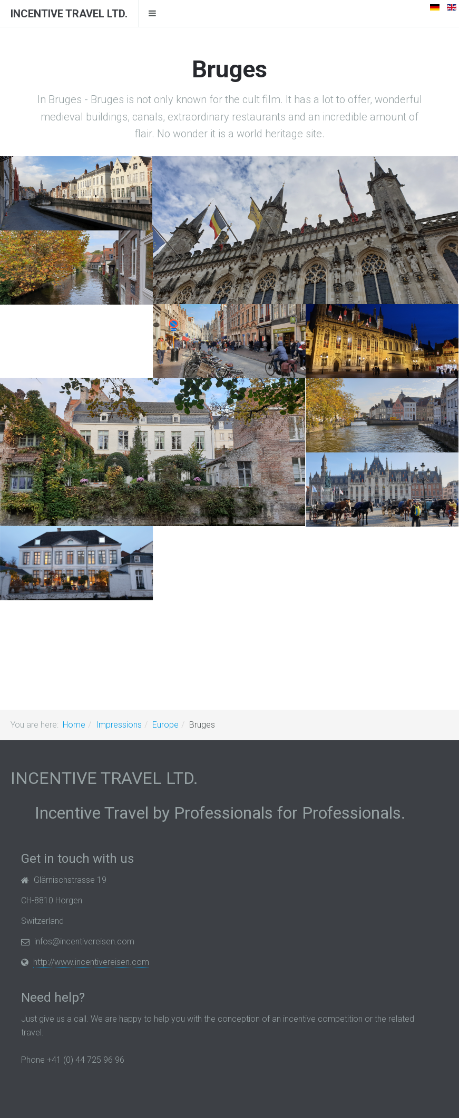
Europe (165, 725)
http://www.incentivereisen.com (91, 962)
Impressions (119, 725)
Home (74, 725)
